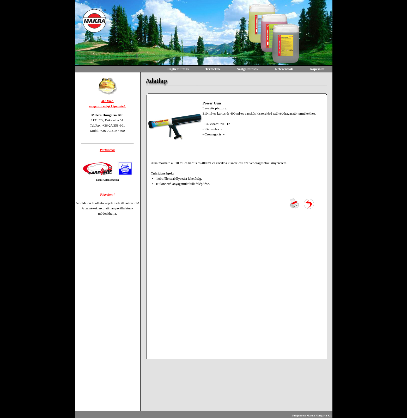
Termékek (212, 69)
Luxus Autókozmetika (107, 180)
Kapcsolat (316, 69)
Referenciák (284, 69)
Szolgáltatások (247, 69)
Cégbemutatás (178, 69)
